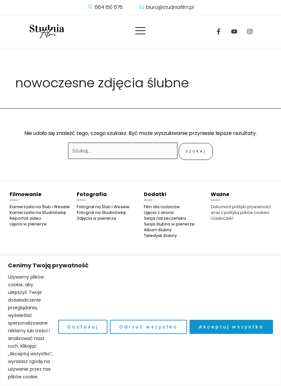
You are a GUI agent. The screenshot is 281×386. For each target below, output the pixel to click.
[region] (140, 321)
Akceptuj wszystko (231, 327)
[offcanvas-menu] (140, 31)
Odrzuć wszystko (148, 327)
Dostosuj (82, 327)
